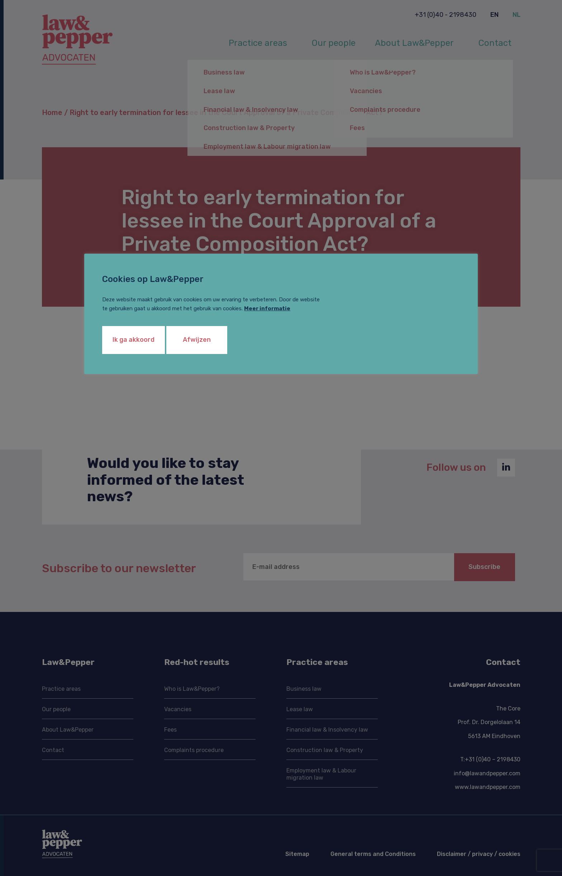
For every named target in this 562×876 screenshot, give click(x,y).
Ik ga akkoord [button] (133, 340)
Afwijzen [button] (197, 340)
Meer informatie (267, 308)
